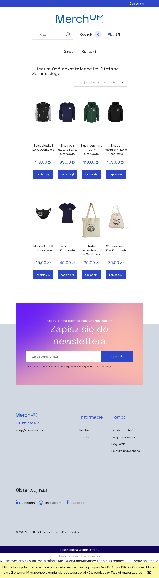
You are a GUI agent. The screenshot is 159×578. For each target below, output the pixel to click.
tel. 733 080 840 (28, 423)
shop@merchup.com (30, 430)
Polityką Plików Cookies (126, 567)
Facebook (79, 502)
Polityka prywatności (125, 451)
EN (118, 34)
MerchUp (30, 532)
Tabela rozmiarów (123, 430)
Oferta (84, 437)
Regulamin (118, 444)
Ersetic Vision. (71, 532)
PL (110, 34)
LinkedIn (28, 502)
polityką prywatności (99, 366)
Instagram (53, 502)
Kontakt (85, 430)
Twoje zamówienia (123, 437)
